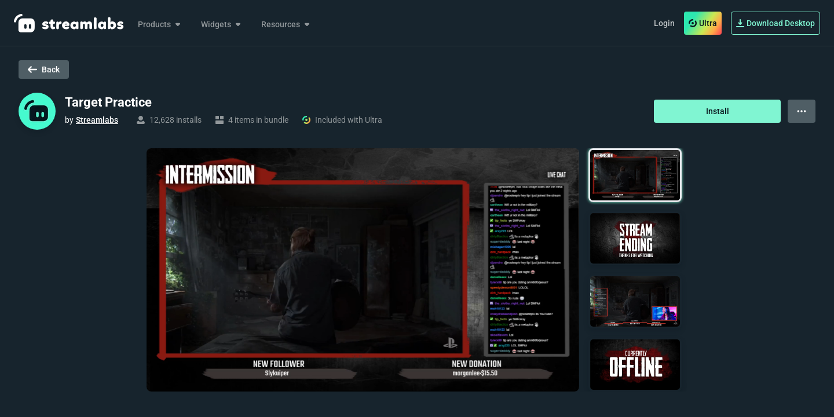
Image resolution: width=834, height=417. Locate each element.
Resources (286, 24)
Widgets (222, 24)
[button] (635, 175)
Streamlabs (97, 120)
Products (160, 24)
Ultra (703, 23)
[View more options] (801, 111)
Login (664, 23)
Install (717, 111)
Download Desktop (775, 23)
